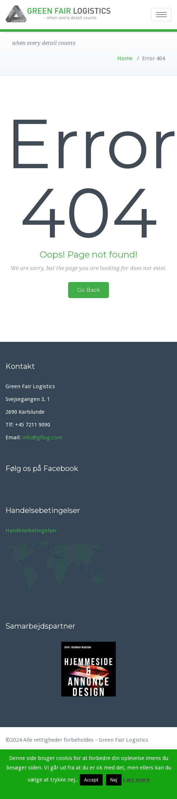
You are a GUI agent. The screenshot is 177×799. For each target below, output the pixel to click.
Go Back (88, 290)
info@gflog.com (42, 437)
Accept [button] (91, 780)
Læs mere (136, 779)
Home (125, 58)
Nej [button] (113, 780)
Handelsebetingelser (31, 530)
